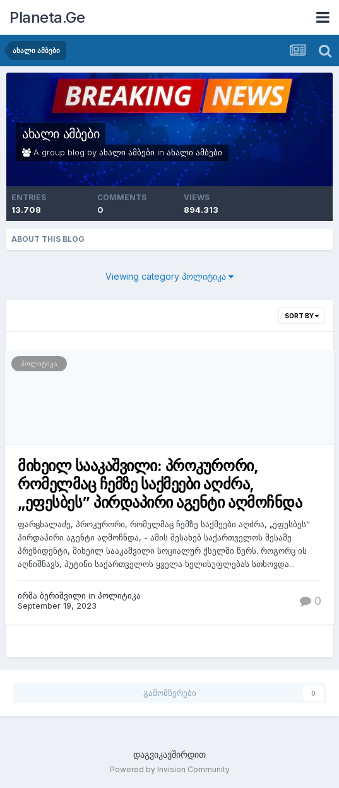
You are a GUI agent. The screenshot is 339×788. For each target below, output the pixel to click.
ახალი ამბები (60, 133)
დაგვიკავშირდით (169, 754)
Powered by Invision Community (170, 769)
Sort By (302, 315)
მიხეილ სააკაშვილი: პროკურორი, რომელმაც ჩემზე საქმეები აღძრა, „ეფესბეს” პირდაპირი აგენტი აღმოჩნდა (160, 484)
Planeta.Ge (47, 17)
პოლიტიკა (39, 363)
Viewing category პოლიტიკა (169, 276)
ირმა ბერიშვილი (52, 595)
